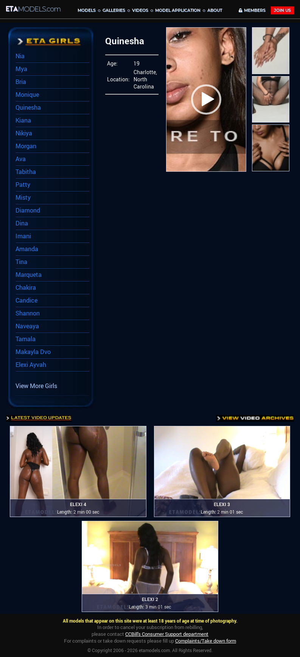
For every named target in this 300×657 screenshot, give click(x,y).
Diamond (28, 210)
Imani (23, 236)
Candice (26, 300)
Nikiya (24, 133)
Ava (21, 159)
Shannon (28, 313)
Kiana (23, 120)
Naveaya (27, 326)
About (214, 10)
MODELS (87, 10)
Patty (23, 184)
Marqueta (29, 274)
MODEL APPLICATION (178, 10)
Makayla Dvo (33, 352)
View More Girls (36, 386)
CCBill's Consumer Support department (166, 634)
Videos (140, 10)
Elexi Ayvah (31, 364)
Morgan (26, 146)
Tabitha (26, 172)
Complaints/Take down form (205, 640)
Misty (23, 197)
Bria (21, 82)
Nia (20, 56)
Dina (22, 223)
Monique (27, 94)
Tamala (26, 339)
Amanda (27, 249)
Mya (21, 69)
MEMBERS (252, 10)
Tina (21, 262)
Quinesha (28, 107)
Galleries (114, 10)
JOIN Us (282, 10)
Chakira (26, 287)
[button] (206, 99)
